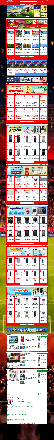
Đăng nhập (28, 389)
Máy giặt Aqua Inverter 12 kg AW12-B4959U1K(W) (35, 224)
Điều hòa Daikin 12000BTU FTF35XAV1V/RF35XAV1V (27, 102)
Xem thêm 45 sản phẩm (26, 284)
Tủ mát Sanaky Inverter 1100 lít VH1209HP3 (18, 183)
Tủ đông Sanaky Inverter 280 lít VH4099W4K (43, 196)
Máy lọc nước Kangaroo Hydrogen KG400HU (19, 264)
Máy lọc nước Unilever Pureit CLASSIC (43, 264)
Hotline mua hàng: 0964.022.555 (41, 388)
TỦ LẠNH (25, 3)
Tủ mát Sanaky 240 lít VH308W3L (27, 183)
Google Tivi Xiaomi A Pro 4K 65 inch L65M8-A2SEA (18, 50)
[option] (27, 11)
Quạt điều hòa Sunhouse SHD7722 (19, 305)
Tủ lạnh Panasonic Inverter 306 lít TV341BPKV (27, 156)
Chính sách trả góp (19, 392)
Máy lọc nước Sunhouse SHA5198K (27, 264)
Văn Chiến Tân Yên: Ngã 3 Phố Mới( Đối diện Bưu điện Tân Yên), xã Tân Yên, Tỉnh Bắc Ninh (18, 417)
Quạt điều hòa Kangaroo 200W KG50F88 (43, 305)
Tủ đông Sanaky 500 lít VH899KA (27, 196)
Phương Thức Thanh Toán (30, 392)
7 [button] (29, 75)
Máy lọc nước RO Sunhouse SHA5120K (35, 264)
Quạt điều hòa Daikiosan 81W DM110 (43, 318)
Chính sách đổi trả (19, 390)
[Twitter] (9, 401)
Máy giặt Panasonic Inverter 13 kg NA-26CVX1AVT (27, 224)
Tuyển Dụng (8, 390)
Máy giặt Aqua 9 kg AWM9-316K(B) (27, 237)
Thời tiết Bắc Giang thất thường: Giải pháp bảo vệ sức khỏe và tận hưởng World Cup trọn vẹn (43, 338)
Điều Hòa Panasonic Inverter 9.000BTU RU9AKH (43, 115)
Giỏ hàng (28, 391)
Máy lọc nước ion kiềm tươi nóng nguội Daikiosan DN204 (35, 278)
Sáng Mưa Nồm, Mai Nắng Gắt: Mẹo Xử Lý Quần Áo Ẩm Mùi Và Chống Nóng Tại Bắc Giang (44, 343)
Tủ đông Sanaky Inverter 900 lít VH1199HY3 (18, 196)
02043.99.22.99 (9, 408)
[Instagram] (12, 401)
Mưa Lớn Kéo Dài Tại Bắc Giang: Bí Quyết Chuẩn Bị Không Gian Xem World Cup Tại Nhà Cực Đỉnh (44, 340)
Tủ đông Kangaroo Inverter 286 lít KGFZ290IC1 (10, 196)
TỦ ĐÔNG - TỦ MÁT (10, 164)
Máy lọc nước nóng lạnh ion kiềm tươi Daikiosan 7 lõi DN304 (27, 278)
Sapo (34, 424)
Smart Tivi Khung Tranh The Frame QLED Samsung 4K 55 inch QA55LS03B (27, 50)
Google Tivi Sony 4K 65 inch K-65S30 (27, 37)
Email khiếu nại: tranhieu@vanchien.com (40, 391)
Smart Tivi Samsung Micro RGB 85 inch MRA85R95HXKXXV (11, 69)
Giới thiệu (8, 389)
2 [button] (26, 16)
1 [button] (25, 16)
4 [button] (28, 16)
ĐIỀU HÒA (22, 3)
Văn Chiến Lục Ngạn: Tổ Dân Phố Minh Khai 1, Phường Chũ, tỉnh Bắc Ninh (16, 412)
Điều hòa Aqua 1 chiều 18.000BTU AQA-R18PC (10, 102)
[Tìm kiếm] (36, 1)
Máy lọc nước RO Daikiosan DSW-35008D (19, 278)
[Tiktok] (7, 403)
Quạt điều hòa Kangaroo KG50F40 (27, 305)
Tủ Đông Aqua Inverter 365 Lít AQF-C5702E (35, 183)
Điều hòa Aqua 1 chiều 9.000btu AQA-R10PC (43, 102)
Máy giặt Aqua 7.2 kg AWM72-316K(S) (43, 237)
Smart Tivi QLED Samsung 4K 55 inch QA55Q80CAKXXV (35, 50)
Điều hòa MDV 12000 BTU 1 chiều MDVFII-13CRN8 (19, 115)
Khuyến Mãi (8, 391)
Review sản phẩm (9, 352)
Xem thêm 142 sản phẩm (27, 56)
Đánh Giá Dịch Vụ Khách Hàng (41, 392)
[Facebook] (7, 401)
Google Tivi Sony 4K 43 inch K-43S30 (43, 37)
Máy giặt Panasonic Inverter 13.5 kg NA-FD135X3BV (10, 237)
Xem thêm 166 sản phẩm (27, 162)
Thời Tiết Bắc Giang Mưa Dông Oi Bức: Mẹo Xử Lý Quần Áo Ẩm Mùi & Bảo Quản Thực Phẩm (43, 347)
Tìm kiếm (28, 388)
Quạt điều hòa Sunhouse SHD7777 (19, 318)
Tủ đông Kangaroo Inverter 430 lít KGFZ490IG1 (43, 183)
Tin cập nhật (9, 335)
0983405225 (28, 403)
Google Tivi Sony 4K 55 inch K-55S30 (10, 37)
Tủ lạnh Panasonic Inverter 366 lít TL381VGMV (35, 156)
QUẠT (17, 4)
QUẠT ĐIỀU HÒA (41, 3)
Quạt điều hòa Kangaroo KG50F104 (10, 318)
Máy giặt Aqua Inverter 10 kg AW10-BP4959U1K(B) (10, 224)
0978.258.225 (9, 413)
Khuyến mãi (39, 354)
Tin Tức (8, 392)
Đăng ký (28, 390)
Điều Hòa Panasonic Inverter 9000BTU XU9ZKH (35, 102)
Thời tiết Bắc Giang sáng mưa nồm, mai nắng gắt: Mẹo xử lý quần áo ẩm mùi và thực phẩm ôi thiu (43, 345)
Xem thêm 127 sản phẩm (27, 243)
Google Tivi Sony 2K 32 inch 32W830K (10, 50)
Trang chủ (18, 3)
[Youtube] (10, 401)
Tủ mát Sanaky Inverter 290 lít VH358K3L (10, 183)
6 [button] (28, 75)
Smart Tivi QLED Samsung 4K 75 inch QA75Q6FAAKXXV (43, 69)
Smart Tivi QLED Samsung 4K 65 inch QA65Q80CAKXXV (43, 50)
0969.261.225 (9, 421)
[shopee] (9, 403)
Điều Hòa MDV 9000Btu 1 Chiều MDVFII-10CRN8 (27, 115)
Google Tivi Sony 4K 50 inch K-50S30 (18, 37)
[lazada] (10, 403)
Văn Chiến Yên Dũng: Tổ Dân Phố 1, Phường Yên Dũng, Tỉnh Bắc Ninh (16, 420)
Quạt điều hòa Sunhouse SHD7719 (35, 318)
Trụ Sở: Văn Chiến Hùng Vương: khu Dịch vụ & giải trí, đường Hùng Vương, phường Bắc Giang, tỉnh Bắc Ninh (20, 407)
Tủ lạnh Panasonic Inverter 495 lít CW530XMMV (27, 143)
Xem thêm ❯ (44, 83)
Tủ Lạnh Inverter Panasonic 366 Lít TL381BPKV (35, 143)
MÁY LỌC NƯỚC (36, 3)
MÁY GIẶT (32, 3)
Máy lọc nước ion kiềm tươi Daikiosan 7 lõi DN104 (43, 278)
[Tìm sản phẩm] (27, 1)
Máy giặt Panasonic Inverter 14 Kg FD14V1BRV (18, 237)
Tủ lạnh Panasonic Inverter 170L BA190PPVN (43, 143)
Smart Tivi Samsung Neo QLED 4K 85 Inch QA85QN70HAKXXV (19, 69)
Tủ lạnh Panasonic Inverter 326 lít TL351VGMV (10, 156)
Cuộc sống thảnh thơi (10, 369)
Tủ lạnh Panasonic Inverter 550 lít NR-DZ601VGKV (18, 143)
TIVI (30, 3)
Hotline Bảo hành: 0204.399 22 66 (42, 389)
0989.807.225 (9, 418)
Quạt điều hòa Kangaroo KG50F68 (10, 305)
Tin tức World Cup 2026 (32, 4)
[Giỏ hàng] (46, 1)
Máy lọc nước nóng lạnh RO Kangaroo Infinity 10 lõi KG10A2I (10, 265)
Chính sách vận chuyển (20, 389)
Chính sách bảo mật (19, 388)
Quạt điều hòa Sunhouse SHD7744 (27, 318)
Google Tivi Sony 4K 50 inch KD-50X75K (35, 37)
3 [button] (27, 16)
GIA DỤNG (44, 3)
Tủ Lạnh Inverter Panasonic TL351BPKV (43, 156)
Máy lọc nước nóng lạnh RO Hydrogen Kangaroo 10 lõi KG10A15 (10, 278)
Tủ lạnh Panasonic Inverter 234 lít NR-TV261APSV (18, 156)
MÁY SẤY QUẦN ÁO (21, 4)
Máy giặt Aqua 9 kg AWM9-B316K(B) (43, 224)
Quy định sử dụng (19, 391)
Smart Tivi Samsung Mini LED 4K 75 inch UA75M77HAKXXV (35, 69)
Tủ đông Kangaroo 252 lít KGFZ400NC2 (35, 196)
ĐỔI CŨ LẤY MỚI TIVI (11, 59)
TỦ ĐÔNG (28, 3)
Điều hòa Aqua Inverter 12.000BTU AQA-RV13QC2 (10, 115)
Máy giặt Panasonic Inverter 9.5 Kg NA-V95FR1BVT (18, 224)
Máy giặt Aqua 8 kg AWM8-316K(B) (35, 237)
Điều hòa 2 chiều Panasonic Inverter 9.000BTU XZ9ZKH (19, 102)
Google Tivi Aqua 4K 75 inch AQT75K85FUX (27, 69)
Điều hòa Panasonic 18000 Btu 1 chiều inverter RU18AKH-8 (35, 115)
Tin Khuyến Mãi (26, 4)
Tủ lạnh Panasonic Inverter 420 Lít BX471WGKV (10, 143)
